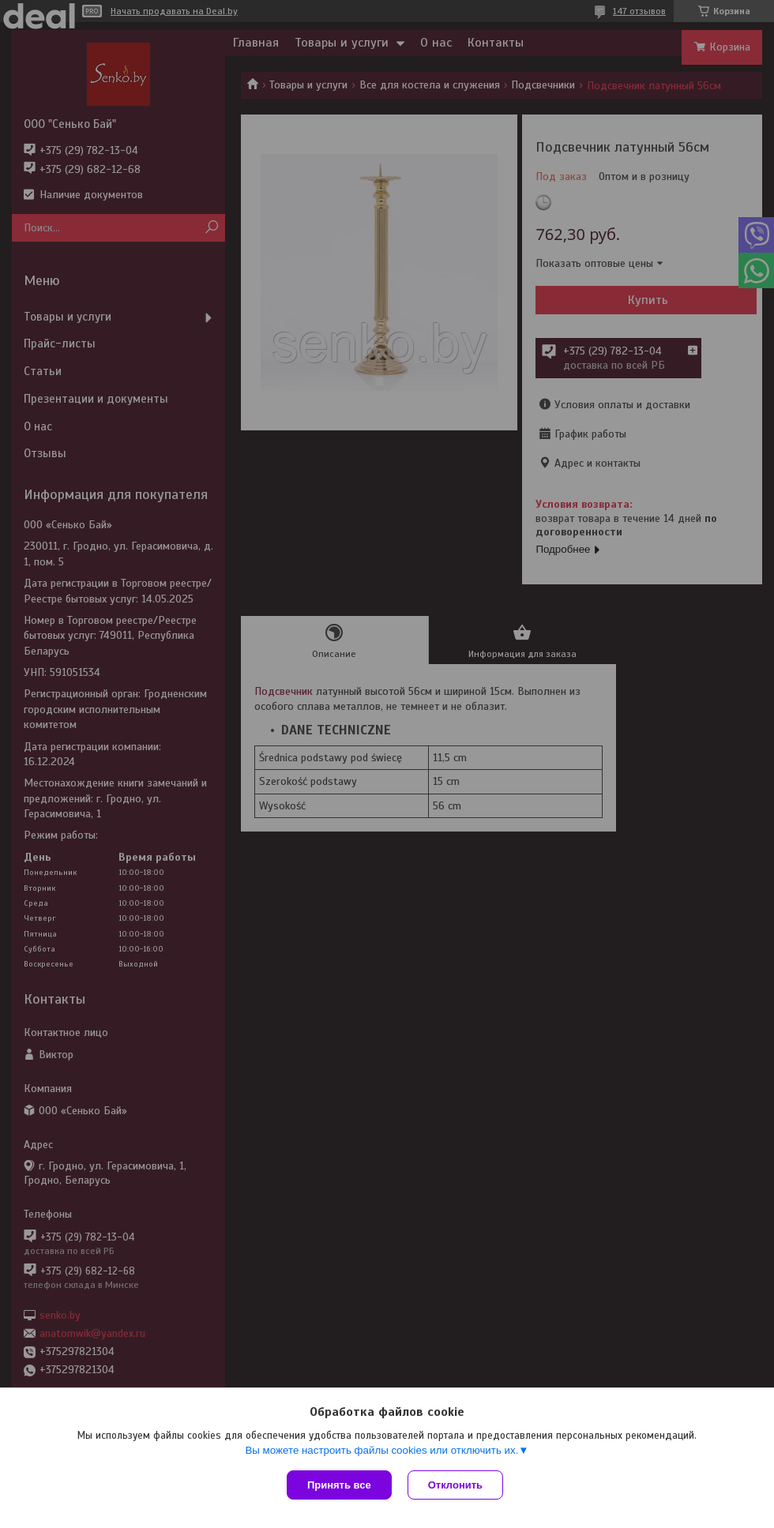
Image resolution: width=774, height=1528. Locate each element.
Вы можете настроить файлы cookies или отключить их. (381, 1450)
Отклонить (455, 1485)
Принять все (339, 1485)
